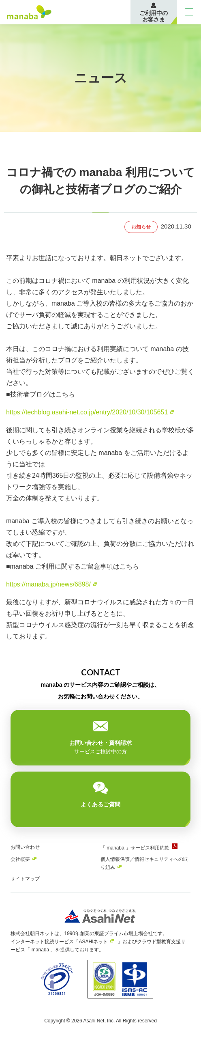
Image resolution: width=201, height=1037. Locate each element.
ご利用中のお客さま (153, 16)
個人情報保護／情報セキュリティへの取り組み (144, 863)
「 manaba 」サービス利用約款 (134, 848)
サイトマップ (25, 879)
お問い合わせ (25, 847)
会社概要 (20, 859)
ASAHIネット (93, 941)
